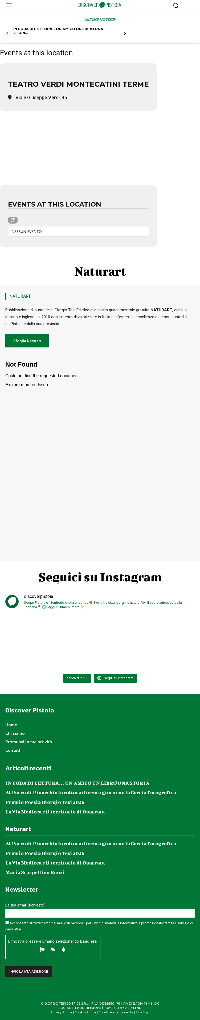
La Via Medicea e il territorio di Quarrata (55, 812)
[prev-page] (7, 33)
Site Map (142, 1012)
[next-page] (124, 33)
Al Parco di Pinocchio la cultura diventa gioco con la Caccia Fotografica (90, 792)
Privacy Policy (61, 1012)
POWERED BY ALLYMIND (122, 1007)
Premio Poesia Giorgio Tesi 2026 (44, 802)
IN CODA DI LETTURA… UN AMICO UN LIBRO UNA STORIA (58, 31)
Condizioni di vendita (116, 1012)
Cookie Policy (85, 1012)
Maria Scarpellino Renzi (35, 872)
